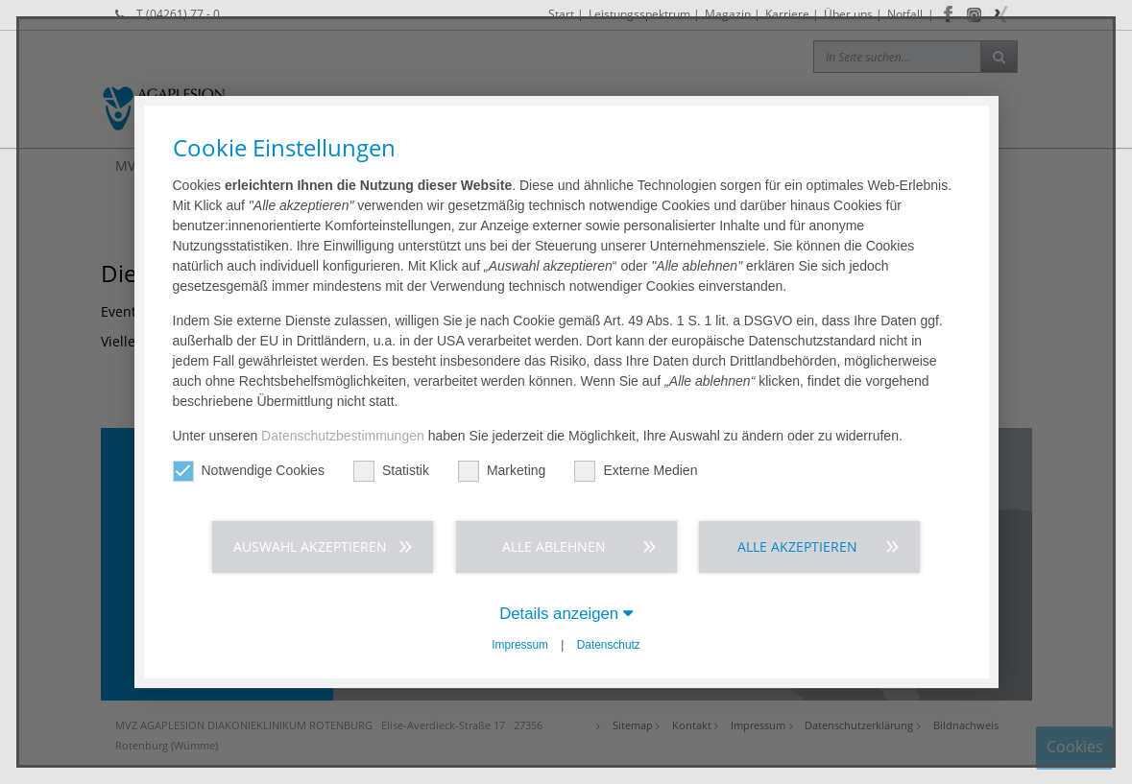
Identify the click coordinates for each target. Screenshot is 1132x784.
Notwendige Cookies (249, 471)
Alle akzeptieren (797, 546)
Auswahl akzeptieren (310, 546)
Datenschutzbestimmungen (342, 435)
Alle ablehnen (554, 546)
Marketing (501, 471)
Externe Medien (635, 471)
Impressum (520, 645)
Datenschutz (608, 645)
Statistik (391, 471)
